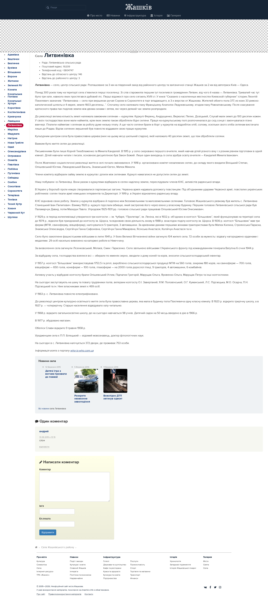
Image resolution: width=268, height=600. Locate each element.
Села (39, 568)
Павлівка (13, 164)
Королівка (14, 108)
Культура (41, 561)
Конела (12, 89)
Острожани (14, 156)
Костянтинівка (16, 112)
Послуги (134, 561)
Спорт (133, 568)
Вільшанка (14, 72)
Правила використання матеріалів (64, 594)
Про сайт (41, 594)
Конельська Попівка (15, 95)
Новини (113, 15)
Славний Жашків (78, 568)
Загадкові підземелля (180, 564)
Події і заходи (76, 561)
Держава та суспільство (114, 564)
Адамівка (13, 54)
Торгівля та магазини (140, 571)
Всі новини (43, 408)
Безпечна (13, 63)
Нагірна (12, 138)
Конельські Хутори (14, 102)
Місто (206, 561)
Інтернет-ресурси (45, 571)
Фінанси (134, 578)
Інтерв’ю (74, 571)
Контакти (89, 594)
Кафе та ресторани (112, 568)
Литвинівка (15, 125)
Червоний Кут (16, 212)
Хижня (12, 208)
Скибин (12, 182)
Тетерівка (13, 195)
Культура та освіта (111, 575)
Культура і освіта (77, 564)
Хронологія (175, 561)
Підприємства (110, 578)
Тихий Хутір (15, 204)
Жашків (138, 6)
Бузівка (12, 67)
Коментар (45, 469)
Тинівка (12, 199)
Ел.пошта (44, 518)
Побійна (13, 169)
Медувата (13, 134)
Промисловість (137, 564)
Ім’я (41, 506)
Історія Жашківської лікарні (183, 568)
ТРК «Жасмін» (43, 575)
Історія (156, 15)
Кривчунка (14, 116)
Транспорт (135, 575)
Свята (206, 564)
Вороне (12, 76)
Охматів (12, 160)
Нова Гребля (16, 142)
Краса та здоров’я (111, 571)
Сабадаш (13, 177)
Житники (13, 81)
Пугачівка (14, 173)
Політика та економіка (80, 575)
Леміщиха (14, 121)
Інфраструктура (135, 15)
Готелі (106, 561)
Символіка (42, 564)
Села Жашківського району (57, 547)
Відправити (48, 532)
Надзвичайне (76, 578)
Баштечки (13, 59)
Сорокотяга (15, 191)
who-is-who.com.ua (81, 350)
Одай (11, 147)
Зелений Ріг (15, 85)
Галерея (174, 15)
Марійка (13, 129)
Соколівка (14, 186)
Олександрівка (17, 151)
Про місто (94, 15)
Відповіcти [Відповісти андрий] (44, 447)
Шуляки (13, 217)
